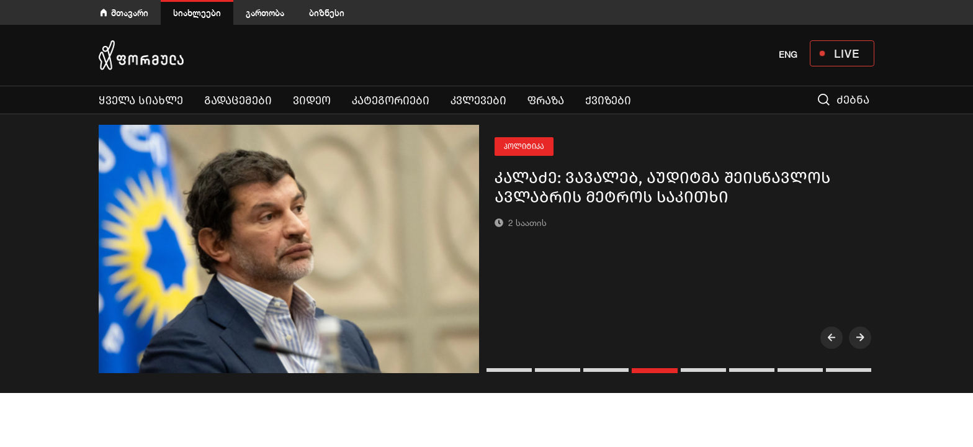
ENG (788, 55)
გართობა (265, 12)
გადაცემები (238, 100)
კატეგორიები (390, 100)
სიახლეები (197, 12)
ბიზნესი (326, 12)
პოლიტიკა (524, 146)
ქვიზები (608, 100)
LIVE (846, 53)
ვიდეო (312, 100)
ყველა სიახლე (141, 100)
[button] (510, 370)
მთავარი (129, 12)
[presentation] (831, 338)
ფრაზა (545, 100)
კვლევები (478, 100)
